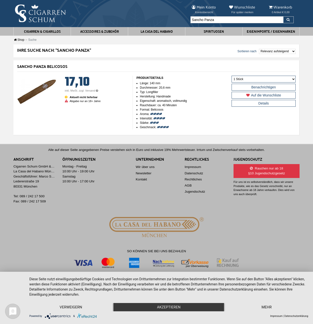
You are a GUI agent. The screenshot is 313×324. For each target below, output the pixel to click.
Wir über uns (145, 167)
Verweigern (71, 307)
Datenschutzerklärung (296, 316)
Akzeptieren (168, 307)
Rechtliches (193, 179)
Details (263, 103)
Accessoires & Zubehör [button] (99, 31)
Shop (19, 40)
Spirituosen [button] (214, 31)
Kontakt (141, 179)
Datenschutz (194, 173)
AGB (188, 185)
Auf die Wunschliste (263, 95)
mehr (266, 307)
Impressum (193, 167)
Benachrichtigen (263, 87)
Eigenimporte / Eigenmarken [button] (271, 31)
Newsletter (143, 173)
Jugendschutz (195, 191)
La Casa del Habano (157, 31)
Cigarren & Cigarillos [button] (42, 31)
